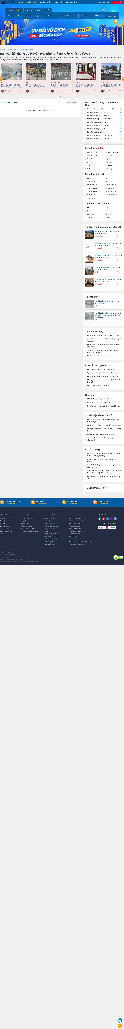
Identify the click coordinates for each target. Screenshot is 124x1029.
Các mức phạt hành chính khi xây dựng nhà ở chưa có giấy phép (103, 439)
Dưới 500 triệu (92, 152)
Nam (88, 211)
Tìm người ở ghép (74, 533)
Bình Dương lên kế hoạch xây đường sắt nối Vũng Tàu (103, 477)
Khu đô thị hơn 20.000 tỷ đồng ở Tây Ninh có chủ (103, 335)
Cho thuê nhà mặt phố (75, 523)
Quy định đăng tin (26, 523)
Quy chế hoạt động (5, 526)
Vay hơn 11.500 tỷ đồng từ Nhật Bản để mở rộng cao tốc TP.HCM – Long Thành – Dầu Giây (104, 472)
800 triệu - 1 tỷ (92, 155)
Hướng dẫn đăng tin (26, 518)
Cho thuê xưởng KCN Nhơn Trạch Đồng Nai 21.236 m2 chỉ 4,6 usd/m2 (60, 86)
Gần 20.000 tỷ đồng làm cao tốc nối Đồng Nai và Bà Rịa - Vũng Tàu (104, 466)
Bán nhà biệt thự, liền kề (51, 526)
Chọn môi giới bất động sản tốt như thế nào (101, 369)
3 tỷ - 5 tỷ (109, 159)
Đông (89, 207)
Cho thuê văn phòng (75, 528)
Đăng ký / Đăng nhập (103, 2)
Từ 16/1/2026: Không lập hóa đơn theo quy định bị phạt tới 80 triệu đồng (103, 351)
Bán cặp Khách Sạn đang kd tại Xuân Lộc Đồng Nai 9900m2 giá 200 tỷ (86, 86)
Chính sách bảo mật (6, 531)
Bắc (107, 211)
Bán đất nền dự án (49, 528)
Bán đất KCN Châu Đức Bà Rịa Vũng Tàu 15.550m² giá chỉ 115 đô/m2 (111, 86)
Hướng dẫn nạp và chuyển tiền (30, 531)
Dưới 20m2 (91, 178)
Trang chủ (21, 2)
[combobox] (33, 16)
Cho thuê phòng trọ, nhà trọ (77, 531)
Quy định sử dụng (5, 528)
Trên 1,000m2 (91, 198)
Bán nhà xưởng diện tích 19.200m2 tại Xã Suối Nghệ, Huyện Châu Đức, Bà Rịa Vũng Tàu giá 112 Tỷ (11, 86)
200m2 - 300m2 (92, 191)
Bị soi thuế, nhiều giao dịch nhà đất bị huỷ (100, 434)
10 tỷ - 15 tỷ (91, 165)
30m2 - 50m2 (91, 181)
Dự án (56, 2)
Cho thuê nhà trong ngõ (76, 521)
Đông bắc (109, 214)
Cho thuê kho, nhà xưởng (76, 544)
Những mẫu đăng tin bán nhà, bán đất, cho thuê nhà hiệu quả (104, 381)
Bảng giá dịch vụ (71, 2)
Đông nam (90, 214)
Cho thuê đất (73, 536)
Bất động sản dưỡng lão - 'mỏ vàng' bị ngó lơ (101, 356)
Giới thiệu (3, 521)
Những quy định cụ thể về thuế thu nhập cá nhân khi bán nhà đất (104, 430)
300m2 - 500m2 (111, 191)
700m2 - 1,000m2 (111, 195)
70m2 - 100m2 (92, 185)
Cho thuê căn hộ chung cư (77, 518)
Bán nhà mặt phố (49, 523)
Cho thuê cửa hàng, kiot (76, 539)
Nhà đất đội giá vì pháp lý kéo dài (98, 399)
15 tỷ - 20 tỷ (109, 165)
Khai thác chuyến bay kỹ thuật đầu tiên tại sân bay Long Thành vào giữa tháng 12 (103, 455)
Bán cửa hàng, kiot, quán (51, 536)
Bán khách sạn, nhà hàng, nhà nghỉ (54, 539)
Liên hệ (2, 533)
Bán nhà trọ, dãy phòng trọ (51, 533)
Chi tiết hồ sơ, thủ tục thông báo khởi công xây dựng (104, 425)
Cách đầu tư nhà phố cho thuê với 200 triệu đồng (103, 376)
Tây (107, 207)
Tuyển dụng (3, 523)
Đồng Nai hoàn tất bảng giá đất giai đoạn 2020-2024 (104, 406)
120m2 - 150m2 (92, 188)
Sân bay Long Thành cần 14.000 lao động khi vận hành (103, 460)
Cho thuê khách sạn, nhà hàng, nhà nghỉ (81, 541)
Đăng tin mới (117, 2)
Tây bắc (108, 217)
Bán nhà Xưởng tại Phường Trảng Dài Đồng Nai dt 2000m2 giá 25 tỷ (35, 86)
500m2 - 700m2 (92, 195)
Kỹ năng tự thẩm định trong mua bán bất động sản (103, 373)
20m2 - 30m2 (110, 178)
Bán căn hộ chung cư (50, 518)
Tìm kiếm (99, 16)
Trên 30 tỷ (109, 169)
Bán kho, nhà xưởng (49, 541)
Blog (61, 2)
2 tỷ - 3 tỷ (90, 159)
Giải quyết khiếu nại (26, 526)
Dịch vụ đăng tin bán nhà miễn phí (98, 385)
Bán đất (46, 531)
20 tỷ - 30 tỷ (91, 169)
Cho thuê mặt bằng (74, 526)
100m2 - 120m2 (111, 185)
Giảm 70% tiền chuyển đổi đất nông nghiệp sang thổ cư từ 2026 (104, 340)
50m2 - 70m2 (110, 181)
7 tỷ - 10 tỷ (109, 162)
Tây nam (90, 217)
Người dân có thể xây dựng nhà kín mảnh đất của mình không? (103, 421)
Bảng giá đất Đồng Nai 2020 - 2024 (98, 402)
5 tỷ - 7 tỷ (90, 162)
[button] (61, 97)
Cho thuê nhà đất (45, 2)
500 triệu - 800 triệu (112, 152)
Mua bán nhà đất (31, 2)
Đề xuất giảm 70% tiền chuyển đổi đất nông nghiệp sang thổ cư (103, 346)
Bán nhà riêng (48, 521)
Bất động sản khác (49, 544)
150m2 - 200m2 (111, 188)
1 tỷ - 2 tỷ (109, 155)
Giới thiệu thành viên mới (28, 528)
